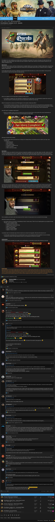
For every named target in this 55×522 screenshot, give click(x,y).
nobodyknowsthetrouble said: (11, 353)
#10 (53, 380)
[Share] (53, 28)
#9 (53, 376)
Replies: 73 (8, 27)
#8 (53, 363)
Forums (15, 18)
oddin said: (8, 325)
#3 (53, 295)
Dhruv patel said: (9, 470)
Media (26, 18)
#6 (53, 323)
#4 (53, 303)
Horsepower (8, 425)
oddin (7, 295)
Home (52, 520)
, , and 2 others (10, 276)
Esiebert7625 (8, 376)
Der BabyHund (9, 380)
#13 (53, 415)
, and (13, 348)
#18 (53, 461)
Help (49, 520)
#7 (53, 351)
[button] (23, 18)
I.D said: (8, 330)
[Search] (51, 18)
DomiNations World (5, 18)
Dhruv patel (8, 445)
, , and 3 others (14, 292)
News (11, 18)
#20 (53, 480)
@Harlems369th (9, 437)
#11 (53, 396)
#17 (53, 455)
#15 (53, 436)
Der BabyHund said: (10, 417)
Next (7, 286)
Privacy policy (46, 520)
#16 (53, 445)
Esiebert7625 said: (10, 397)
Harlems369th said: (10, 365)
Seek (7, 289)
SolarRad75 (8, 303)
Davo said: (8, 482)
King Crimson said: (10, 382)
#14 (53, 425)
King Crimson (8, 351)
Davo (7, 461)
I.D (6, 310)
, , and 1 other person (13, 360)
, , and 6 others (14, 300)
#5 (53, 310)
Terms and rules (40, 520)
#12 (53, 404)
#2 (53, 289)
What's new (20, 18)
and (9, 373)
